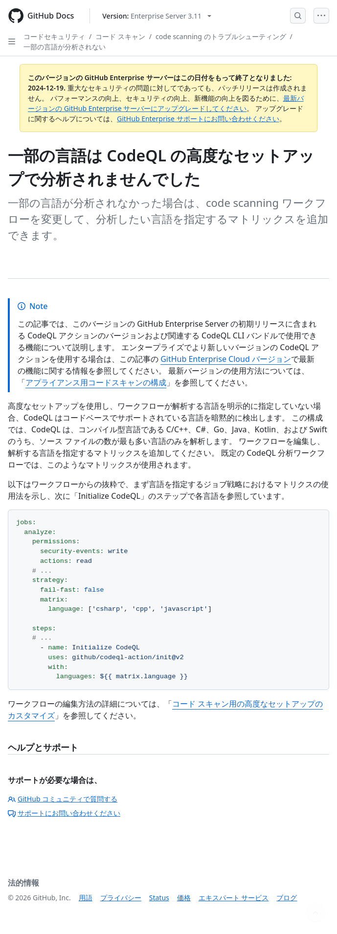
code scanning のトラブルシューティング (221, 36)
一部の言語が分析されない (64, 46)
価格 (184, 897)
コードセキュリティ (54, 36)
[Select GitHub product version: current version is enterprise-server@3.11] (157, 15)
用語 (85, 897)
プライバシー (120, 897)
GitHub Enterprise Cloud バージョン (225, 359)
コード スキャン (120, 36)
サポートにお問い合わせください (64, 813)
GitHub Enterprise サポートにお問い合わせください (198, 118)
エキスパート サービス (234, 897)
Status (159, 897)
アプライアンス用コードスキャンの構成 (95, 382)
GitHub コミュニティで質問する (62, 798)
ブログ (286, 897)
